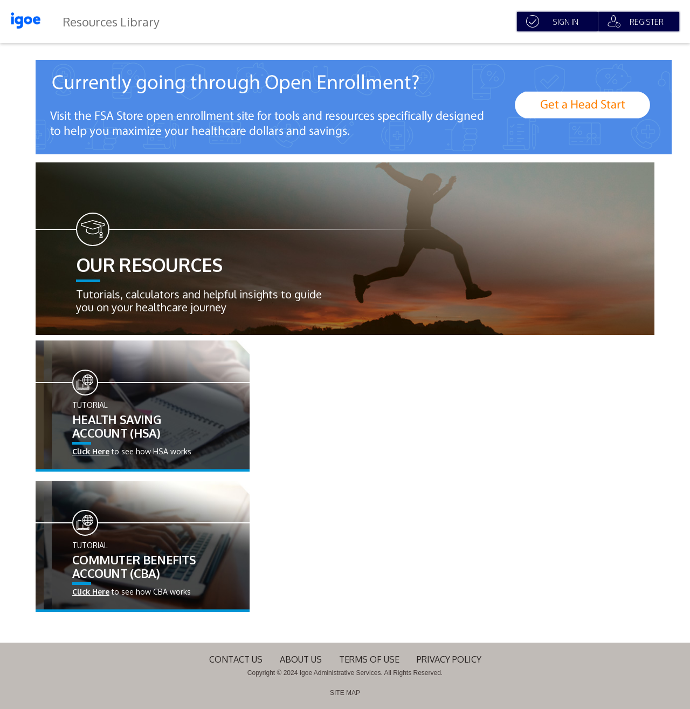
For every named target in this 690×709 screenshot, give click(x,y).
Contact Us (236, 659)
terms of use (369, 659)
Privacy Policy (449, 659)
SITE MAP (345, 693)
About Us (301, 659)
